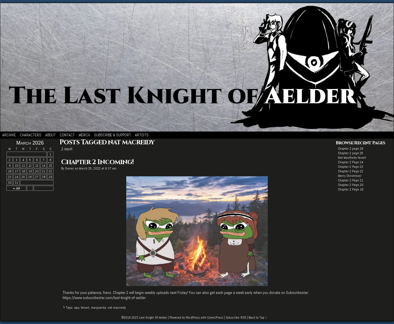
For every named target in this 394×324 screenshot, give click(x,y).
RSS (243, 317)
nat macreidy (117, 307)
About (50, 134)
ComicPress (215, 317)
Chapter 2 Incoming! (97, 162)
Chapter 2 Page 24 (350, 162)
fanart (85, 307)
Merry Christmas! (349, 175)
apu (76, 307)
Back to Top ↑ (258, 317)
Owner (69, 168)
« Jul (16, 188)
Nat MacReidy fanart (352, 157)
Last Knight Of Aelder (153, 317)
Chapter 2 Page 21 (350, 180)
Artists (142, 134)
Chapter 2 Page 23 (350, 166)
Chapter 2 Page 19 (350, 189)
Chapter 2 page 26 (350, 148)
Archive (9, 134)
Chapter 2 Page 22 (350, 171)
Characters (30, 134)
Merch (84, 134)
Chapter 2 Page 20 (350, 185)
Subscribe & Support (112, 134)
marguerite (98, 307)
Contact (67, 134)
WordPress (193, 317)
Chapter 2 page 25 (350, 153)
